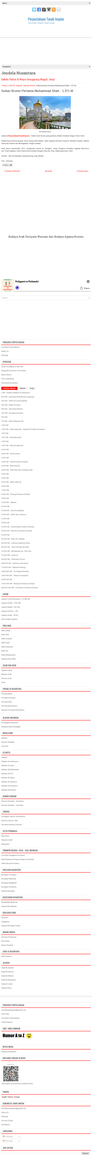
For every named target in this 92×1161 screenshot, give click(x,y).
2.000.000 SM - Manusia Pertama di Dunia (18, 583)
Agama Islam (6, 670)
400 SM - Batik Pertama (10, 405)
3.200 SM (5, 474)
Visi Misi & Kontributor (10, 347)
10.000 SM (5, 506)
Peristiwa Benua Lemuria (11, 824)
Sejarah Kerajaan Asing (10, 925)
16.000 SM (5, 535)
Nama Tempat (7, 945)
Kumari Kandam (8, 742)
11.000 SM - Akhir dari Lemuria (13, 514)
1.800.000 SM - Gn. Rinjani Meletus (15, 571)
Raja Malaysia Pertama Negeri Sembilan (17, 859)
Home (4, 85)
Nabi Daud (5, 642)
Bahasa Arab (6, 674)
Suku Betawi (6, 956)
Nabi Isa (4, 651)
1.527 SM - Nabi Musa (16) (11, 437)
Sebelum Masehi (9, 388)
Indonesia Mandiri (8, 1051)
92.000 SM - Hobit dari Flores (13, 559)
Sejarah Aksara (7, 971)
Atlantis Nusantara (8, 790)
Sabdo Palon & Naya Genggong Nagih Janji (28, 79)
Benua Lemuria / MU (9, 820)
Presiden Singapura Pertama (13, 855)
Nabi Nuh (5, 634)
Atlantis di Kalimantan (10, 769)
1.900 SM (5, 441)
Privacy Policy (7, 1120)
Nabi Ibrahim (6, 638)
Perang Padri (6, 702)
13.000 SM (5, 522)
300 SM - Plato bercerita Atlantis (14, 401)
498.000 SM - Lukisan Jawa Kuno (14, 563)
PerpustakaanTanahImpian (18, 136)
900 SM (4, 417)
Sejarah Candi (6, 840)
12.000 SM (5, 518)
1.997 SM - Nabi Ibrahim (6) (12, 445)
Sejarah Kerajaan (8, 891)
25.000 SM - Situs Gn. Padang (12, 539)
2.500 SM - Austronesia (10, 453)
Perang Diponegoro (9, 706)
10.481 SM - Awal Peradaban (12, 510)
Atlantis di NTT (7, 773)
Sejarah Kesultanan (9, 906)
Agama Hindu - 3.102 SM (11, 603)
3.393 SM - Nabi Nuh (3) (10, 466)
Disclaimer (5, 1124)
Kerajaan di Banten (8, 887)
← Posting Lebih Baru (11, 171)
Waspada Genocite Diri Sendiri (13, 370)
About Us (5, 1112)
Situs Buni (5, 836)
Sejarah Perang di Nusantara (12, 710)
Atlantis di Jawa (7, 765)
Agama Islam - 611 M (9, 615)
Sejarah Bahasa (7, 976)
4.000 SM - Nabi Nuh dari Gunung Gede (17, 470)
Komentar (8, 1141)
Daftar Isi (5, 351)
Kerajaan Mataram (8, 878)
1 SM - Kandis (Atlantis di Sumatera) (15, 392)
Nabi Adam (5, 630)
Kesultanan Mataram (9, 902)
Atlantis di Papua (8, 777)
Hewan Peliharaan (8, 937)
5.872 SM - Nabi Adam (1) (11, 482)
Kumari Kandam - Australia (12, 805)
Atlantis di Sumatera (9, 786)
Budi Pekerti (6, 375)
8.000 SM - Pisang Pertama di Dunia (15, 494)
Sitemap (4, 355)
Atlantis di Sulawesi (9, 782)
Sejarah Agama (7, 967)
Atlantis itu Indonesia (9, 761)
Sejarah (19, 85)
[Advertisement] (46, 44)
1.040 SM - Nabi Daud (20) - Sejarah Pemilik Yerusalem (23, 429)
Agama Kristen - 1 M (9, 611)
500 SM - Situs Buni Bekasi (12, 409)
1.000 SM (5, 425)
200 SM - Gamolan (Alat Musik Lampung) (17, 397)
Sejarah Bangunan (8, 980)
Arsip (32, 388)
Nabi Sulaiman (7, 647)
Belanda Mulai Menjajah (10, 726)
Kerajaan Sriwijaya (8, 874)
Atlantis (4, 738)
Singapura (5, 921)
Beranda (48, 171)
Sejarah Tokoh (29, 85)
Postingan (8, 1136)
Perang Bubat (6, 693)
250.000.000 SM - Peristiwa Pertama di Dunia (19, 587)
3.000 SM (5, 457)
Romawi (4, 917)
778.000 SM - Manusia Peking (13, 567)
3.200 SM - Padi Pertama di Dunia (14, 462)
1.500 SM (4, 433)
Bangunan (5, 844)
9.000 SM (5, 498)
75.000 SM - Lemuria (9, 555)
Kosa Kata (5, 941)
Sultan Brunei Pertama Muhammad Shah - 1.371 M (37, 90)
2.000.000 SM (6, 579)
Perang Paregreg (8, 697)
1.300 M (12, 85)
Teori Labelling (7, 379)
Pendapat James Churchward (13, 816)
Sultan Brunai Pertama (10, 863)
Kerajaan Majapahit (9, 883)
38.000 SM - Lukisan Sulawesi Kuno (15, 543)
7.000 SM (5, 490)
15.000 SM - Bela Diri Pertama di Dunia (16, 531)
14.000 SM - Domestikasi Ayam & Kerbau (17, 527)
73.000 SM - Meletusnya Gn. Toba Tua (16, 551)
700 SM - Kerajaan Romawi (12, 413)
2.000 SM (5, 449)
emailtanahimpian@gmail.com (13, 1010)
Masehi (22, 388)
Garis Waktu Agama (9, 619)
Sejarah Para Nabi (8, 659)
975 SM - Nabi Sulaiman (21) (12, 421)
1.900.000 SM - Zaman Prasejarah (14, 575)
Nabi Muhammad (8, 655)
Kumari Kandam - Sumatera (12, 801)
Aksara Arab (6, 678)
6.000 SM (5, 486)
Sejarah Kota (6, 988)
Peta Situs (5, 1014)
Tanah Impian (6, 1022)
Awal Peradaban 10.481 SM (12, 366)
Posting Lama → (83, 171)
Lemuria (4, 746)
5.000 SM (5, 478)
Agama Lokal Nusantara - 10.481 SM (15, 599)
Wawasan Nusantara (9, 383)
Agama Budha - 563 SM (10, 607)
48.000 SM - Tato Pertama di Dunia (15, 547)
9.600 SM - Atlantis (8, 502)
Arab (3, 682)
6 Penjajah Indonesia (9, 722)
